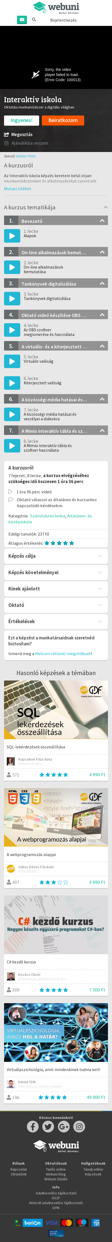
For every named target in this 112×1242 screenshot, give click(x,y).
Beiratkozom (63, 120)
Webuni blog (56, 1174)
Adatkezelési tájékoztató (56, 1193)
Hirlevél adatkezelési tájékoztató (56, 1202)
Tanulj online (93, 1169)
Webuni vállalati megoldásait (63, 653)
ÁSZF (56, 1197)
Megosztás (18, 134)
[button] (17, 188)
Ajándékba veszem (26, 143)
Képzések (93, 1174)
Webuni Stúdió (55, 1179)
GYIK (56, 1207)
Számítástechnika (47, 516)
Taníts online (56, 1169)
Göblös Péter (26, 156)
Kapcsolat (19, 1169)
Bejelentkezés (63, 20)
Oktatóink (19, 1174)
